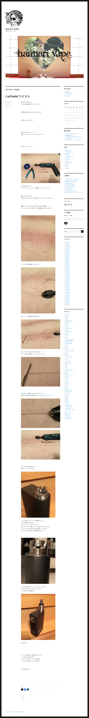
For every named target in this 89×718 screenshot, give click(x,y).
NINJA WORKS (68, 391)
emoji (66, 316)
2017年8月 (67, 277)
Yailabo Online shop (69, 151)
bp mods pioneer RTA (69, 183)
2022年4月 (67, 243)
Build (6, 104)
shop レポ (67, 378)
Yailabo (66, 325)
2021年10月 (67, 248)
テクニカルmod (68, 356)
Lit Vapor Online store (69, 156)
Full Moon (67, 154)
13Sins (66, 344)
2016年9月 (67, 293)
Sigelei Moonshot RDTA (69, 186)
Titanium (67, 332)
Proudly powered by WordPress (18, 711)
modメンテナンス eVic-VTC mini (72, 178)
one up (66, 319)
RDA (66, 358)
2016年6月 (67, 298)
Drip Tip (66, 388)
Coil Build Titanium (69, 187)
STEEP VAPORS (68, 405)
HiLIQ (66, 166)
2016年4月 (67, 301)
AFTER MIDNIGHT (69, 406)
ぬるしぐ (67, 160)
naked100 (67, 317)
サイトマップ (68, 96)
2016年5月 (67, 299)
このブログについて (69, 93)
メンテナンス (68, 393)
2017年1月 (67, 287)
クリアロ (67, 360)
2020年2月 (67, 265)
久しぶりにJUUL (68, 138)
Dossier (66, 397)
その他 (66, 400)
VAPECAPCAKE (68, 390)
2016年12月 (67, 289)
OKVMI (66, 381)
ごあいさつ (67, 394)
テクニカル (67, 349)
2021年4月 (67, 252)
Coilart (66, 338)
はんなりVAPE (12, 29)
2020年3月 (67, 263)
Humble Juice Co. (68, 341)
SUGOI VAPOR (68, 328)
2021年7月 (67, 249)
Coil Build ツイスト (17, 96)
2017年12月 (67, 271)
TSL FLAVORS (68, 412)
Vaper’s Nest (67, 159)
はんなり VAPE (68, 94)
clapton (66, 353)
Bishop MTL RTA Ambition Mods (71, 180)
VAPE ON (67, 165)
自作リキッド (68, 415)
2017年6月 (67, 280)
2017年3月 (67, 284)
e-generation (67, 314)
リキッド (67, 379)
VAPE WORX (68, 150)
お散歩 (66, 399)
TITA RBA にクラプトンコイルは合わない (73, 139)
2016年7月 (67, 296)
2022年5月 (67, 242)
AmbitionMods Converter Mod (71, 181)
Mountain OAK (68, 363)
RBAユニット (68, 375)
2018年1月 (67, 269)
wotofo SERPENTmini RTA (70, 184)
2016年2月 (67, 304)
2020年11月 (67, 257)
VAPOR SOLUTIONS (69, 350)
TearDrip (67, 382)
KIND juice (67, 402)
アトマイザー (68, 384)
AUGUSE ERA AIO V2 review (71, 133)
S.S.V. (66, 411)
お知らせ (67, 334)
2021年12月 (67, 246)
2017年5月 (67, 281)
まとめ (66, 323)
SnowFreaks (67, 414)
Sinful (66, 326)
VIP (66, 335)
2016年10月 (67, 292)
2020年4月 (67, 262)
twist (9, 104)
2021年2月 (67, 255)
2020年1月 (67, 266)
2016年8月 (67, 295)
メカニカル (67, 361)
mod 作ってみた (68, 189)
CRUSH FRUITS (68, 343)
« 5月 (68, 123)
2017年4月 (67, 283)
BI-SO (66, 346)
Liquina (66, 337)
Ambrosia (67, 403)
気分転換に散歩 (68, 135)
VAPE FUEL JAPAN (69, 370)
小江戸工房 (67, 322)
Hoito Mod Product (68, 162)
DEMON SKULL (68, 418)
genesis (66, 329)
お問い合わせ (68, 91)
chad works (67, 355)
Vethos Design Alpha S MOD (70, 190)
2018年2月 (67, 268)
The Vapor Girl (68, 417)
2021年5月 (67, 251)
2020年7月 (67, 260)
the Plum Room (68, 408)
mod (66, 387)
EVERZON (67, 168)
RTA (66, 367)
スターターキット (69, 369)
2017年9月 (67, 275)
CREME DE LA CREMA (70, 409)
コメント (7, 108)
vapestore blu (67, 153)
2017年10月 (67, 274)
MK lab (66, 385)
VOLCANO (67, 376)
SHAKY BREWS (68, 331)
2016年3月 (67, 302)
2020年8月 (67, 259)
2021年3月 (67, 254)
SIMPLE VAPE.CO (69, 320)
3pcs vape (67, 157)
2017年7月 (67, 278)
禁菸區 (66, 347)
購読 (66, 223)
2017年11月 (67, 272)
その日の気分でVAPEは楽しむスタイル (73, 136)
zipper (66, 372)
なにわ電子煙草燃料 (69, 340)
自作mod (67, 373)
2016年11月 (67, 290)
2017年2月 (67, 286)
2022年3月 (67, 245)
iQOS (66, 352)
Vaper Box (67, 163)
